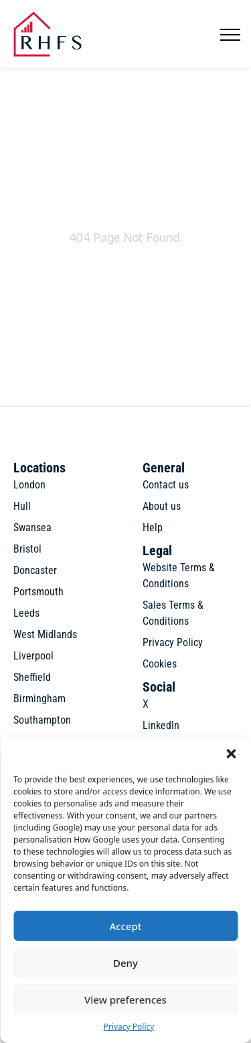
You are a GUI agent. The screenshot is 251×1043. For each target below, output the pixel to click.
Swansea (32, 527)
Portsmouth (38, 591)
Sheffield (32, 677)
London (29, 484)
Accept (125, 926)
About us (162, 506)
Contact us (166, 484)
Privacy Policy (129, 1026)
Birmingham (39, 698)
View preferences (125, 999)
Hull (22, 506)
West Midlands (45, 634)
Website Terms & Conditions (179, 575)
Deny (125, 963)
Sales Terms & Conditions (173, 613)
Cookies (160, 663)
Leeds (26, 613)
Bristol (27, 549)
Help (153, 527)
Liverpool (33, 655)
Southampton (42, 720)
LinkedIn (161, 725)
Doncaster (35, 570)
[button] (231, 753)
